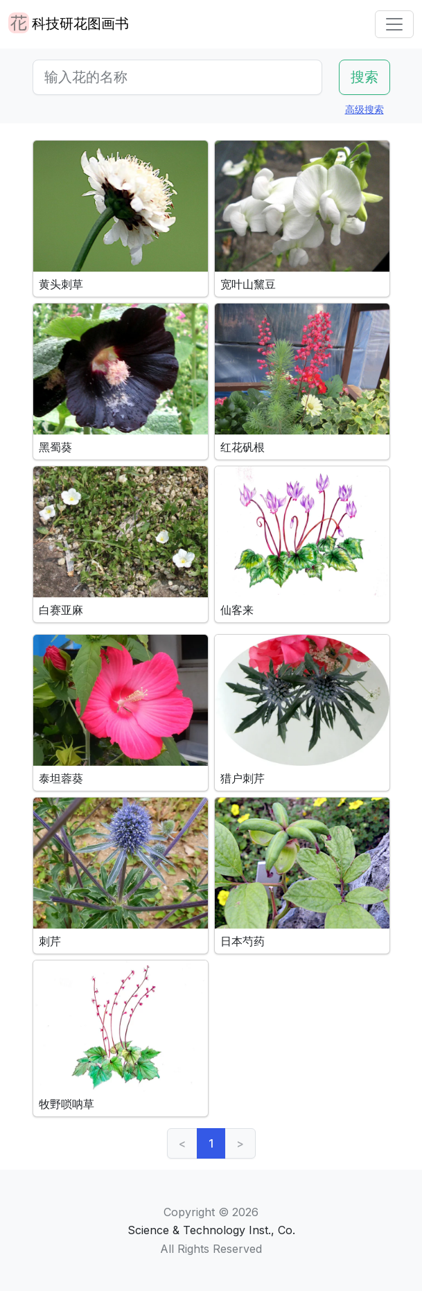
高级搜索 (364, 109)
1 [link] (211, 1143)
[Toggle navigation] (394, 24)
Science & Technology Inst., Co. (211, 1230)
